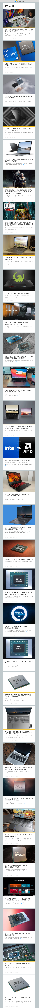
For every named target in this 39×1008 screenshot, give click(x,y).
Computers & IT (7, 38)
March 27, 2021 (14, 168)
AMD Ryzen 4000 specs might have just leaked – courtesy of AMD (17, 934)
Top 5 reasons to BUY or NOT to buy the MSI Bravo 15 (19, 294)
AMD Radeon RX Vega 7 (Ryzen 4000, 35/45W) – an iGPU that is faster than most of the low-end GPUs (19, 899)
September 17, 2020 (14, 875)
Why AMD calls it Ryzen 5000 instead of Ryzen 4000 (19, 559)
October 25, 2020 (14, 537)
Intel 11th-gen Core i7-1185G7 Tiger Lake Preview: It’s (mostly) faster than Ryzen (18, 835)
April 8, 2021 (13, 137)
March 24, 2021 (14, 232)
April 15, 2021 (13, 104)
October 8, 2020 (14, 601)
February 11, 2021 (14, 331)
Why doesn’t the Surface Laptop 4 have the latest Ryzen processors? (18, 97)
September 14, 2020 (14, 972)
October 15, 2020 (14, 566)
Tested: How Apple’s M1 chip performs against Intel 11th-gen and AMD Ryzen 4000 (19, 391)
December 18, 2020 (14, 398)
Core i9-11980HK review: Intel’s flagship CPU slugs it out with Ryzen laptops (19, 31)
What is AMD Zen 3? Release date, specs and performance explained (16, 627)
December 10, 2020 (14, 435)
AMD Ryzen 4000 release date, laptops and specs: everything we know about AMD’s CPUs (18, 593)
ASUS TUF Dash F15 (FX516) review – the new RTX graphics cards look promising (17, 323)
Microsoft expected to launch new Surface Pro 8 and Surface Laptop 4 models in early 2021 (18, 427)
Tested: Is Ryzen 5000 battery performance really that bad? (18, 65)
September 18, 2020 (14, 806)
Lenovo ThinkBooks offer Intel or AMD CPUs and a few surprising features (18, 733)
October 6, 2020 (14, 703)
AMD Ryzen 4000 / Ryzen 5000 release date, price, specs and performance (18, 696)
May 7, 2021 (13, 72)
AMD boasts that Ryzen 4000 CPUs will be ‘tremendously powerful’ (16, 866)
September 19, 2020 (14, 776)
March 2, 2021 (13, 300)
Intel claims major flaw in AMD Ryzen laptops (17, 460)
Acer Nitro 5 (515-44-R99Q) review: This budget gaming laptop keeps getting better (17, 495)
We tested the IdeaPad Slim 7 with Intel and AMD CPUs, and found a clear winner (18, 528)
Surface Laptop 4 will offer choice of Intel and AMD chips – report (19, 258)
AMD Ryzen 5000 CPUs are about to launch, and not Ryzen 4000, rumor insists (19, 799)
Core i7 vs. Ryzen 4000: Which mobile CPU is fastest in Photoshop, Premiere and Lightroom (19, 357)
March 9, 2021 (13, 267)
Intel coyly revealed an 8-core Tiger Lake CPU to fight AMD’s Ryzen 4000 (18, 964)
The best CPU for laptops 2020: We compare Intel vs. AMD (19, 662)
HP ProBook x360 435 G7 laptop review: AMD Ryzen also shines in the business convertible (18, 768)
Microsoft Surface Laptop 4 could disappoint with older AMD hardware (19, 160)
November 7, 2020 (14, 502)
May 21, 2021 (13, 38)
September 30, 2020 (14, 740)
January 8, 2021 (14, 365)
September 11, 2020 (14, 1006)
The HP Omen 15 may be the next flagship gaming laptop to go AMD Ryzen (18, 129)
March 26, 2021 (14, 200)
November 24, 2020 (14, 469)
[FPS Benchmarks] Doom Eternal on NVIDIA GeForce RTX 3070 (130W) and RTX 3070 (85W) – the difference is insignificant (19, 224)
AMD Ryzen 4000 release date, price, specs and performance (17, 998)
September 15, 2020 (14, 942)
